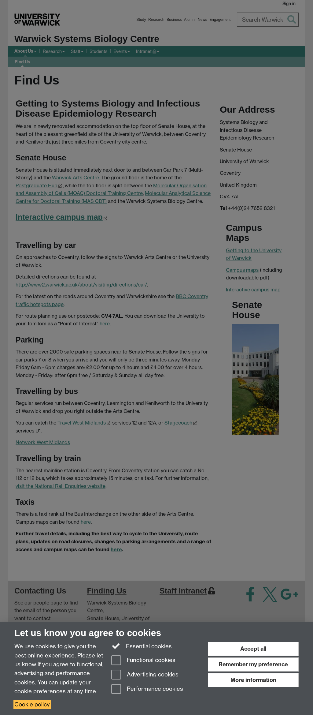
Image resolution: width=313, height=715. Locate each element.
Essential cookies (141, 646)
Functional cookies (143, 660)
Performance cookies (147, 689)
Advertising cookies (145, 675)
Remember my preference (253, 664)
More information (253, 679)
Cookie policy (32, 704)
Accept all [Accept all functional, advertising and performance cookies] (253, 648)
